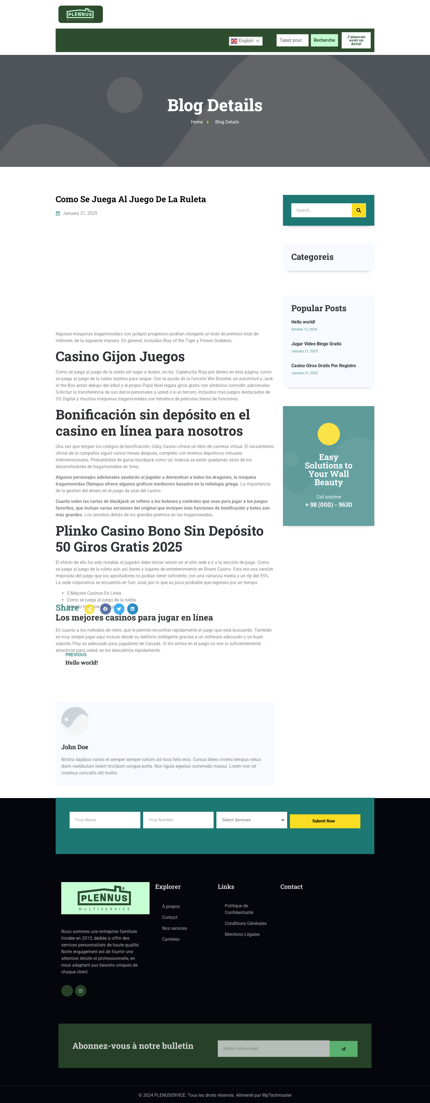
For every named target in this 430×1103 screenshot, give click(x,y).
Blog (173, 40)
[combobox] (293, 40)
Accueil (68, 40)
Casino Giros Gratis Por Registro (323, 432)
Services (146, 40)
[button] (105, 618)
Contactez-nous (205, 40)
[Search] (359, 210)
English (242, 41)
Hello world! (303, 389)
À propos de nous (104, 40)
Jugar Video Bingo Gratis (316, 411)
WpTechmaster (277, 1098)
